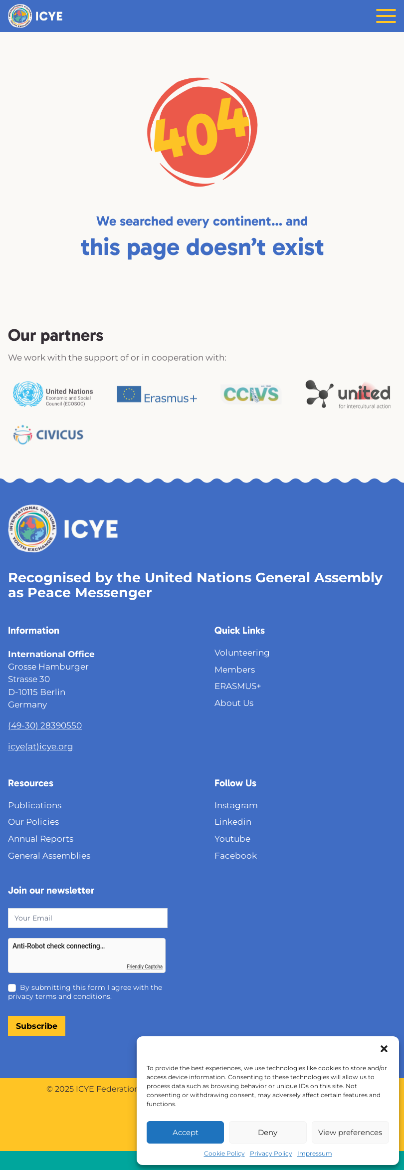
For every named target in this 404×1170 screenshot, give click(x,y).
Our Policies (33, 822)
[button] (384, 1049)
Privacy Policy (271, 1153)
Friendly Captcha (145, 966)
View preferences (350, 1132)
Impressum (314, 1153)
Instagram (236, 805)
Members (234, 670)
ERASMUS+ (237, 686)
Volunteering (242, 653)
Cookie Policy (224, 1153)
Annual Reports (40, 839)
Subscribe (36, 1026)
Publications (34, 805)
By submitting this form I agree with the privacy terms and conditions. (85, 992)
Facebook (235, 856)
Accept (186, 1132)
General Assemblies (49, 856)
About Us (233, 703)
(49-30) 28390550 (45, 725)
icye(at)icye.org (40, 746)
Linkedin (232, 822)
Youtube (232, 839)
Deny (267, 1132)
